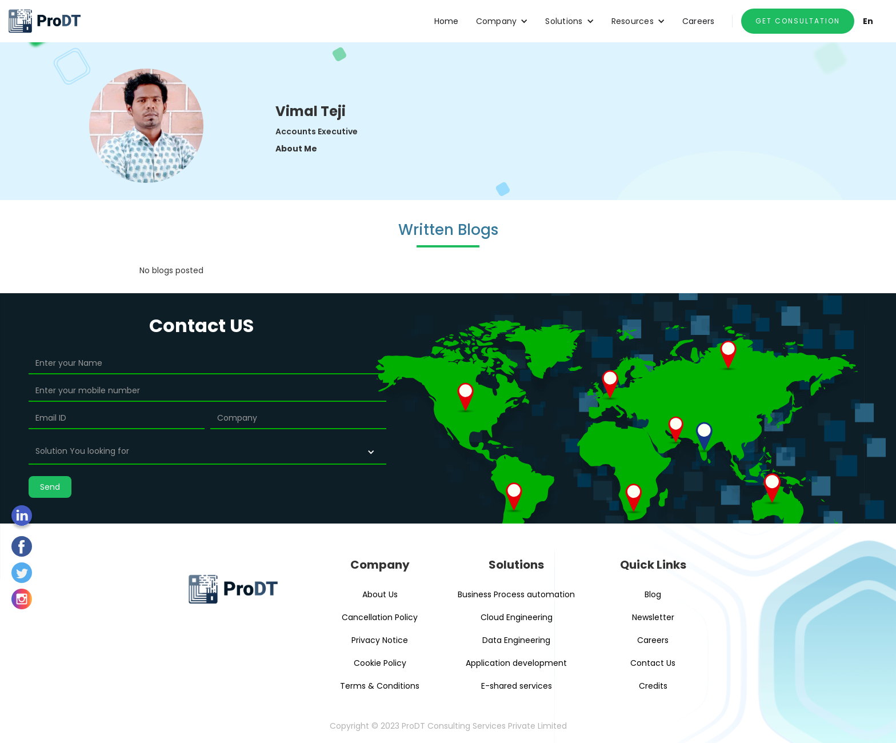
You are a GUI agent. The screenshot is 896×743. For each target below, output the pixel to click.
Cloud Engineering (517, 617)
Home (446, 21)
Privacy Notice (379, 640)
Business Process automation (516, 594)
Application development (516, 663)
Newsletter (653, 617)
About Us (380, 594)
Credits (653, 686)
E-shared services (516, 686)
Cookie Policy (380, 663)
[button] (502, 21)
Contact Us (652, 663)
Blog (653, 594)
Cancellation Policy (380, 617)
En (868, 21)
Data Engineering (516, 640)
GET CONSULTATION (797, 21)
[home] (44, 21)
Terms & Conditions (379, 686)
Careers (698, 21)
